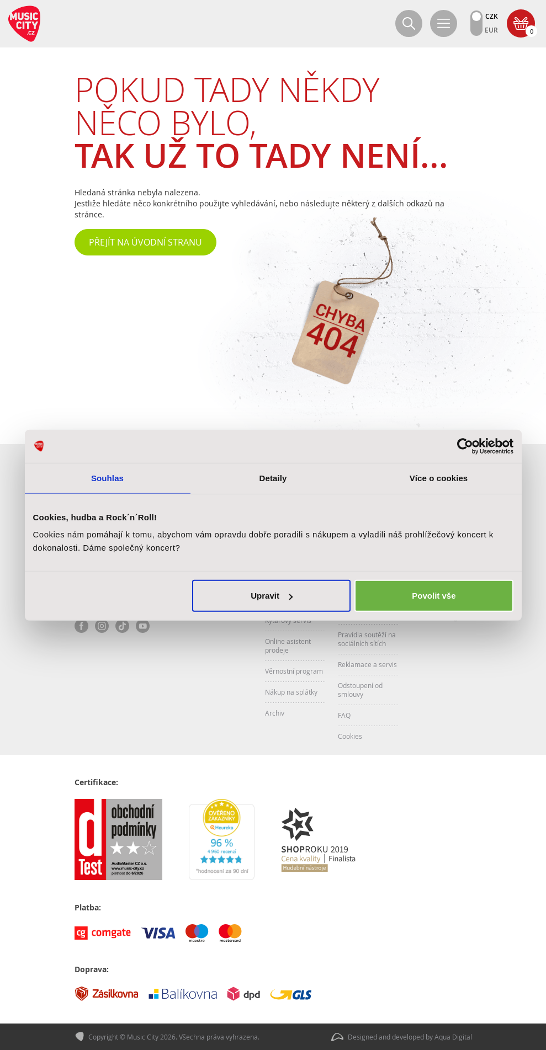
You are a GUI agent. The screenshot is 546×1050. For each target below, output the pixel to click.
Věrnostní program (294, 671)
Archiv (274, 712)
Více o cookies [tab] (439, 477)
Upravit (272, 595)
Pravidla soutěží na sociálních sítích (367, 639)
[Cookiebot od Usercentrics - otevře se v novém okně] (465, 446)
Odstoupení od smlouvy (360, 690)
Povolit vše (433, 595)
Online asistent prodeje (288, 645)
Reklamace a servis (367, 664)
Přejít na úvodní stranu (145, 242)
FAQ (344, 715)
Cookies (350, 736)
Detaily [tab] (273, 477)
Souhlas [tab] (107, 477)
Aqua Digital (453, 1036)
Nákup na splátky (291, 691)
